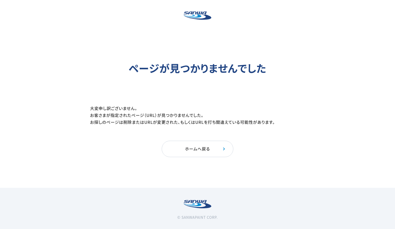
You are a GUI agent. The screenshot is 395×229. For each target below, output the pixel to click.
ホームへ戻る (205, 149)
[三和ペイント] (197, 16)
